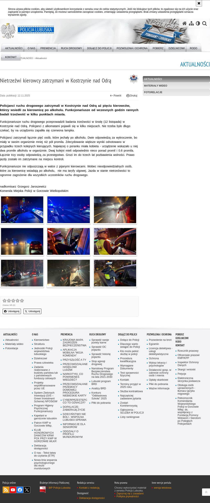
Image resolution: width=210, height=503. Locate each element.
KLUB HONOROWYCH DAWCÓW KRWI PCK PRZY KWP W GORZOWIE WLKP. (45, 436)
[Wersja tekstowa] (198, 23)
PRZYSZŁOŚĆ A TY (74, 360)
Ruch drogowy (97, 334)
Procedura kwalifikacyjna (128, 360)
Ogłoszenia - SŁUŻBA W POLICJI (132, 411)
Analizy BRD (98, 388)
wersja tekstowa (162, 487)
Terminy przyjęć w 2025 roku (130, 385)
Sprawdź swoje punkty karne (100, 341)
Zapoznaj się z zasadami (130, 493)
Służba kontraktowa (131, 391)
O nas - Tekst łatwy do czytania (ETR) (45, 454)
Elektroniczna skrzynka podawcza (189, 379)
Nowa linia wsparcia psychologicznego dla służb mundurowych (45, 464)
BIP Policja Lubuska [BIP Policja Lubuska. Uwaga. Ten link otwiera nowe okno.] (60, 487)
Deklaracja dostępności (41, 447)
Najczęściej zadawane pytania (130, 397)
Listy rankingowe (129, 417)
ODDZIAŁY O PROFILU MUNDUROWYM (73, 434)
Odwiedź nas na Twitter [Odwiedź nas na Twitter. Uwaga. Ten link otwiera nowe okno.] (27, 490)
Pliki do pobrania (101, 403)
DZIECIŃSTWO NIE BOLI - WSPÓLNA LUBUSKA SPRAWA (75, 417)
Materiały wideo (155, 85)
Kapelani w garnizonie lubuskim (45, 417)
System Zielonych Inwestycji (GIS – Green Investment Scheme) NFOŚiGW (45, 397)
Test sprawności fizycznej (129, 374)
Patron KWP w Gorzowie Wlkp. (43, 424)
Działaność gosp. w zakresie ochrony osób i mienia (160, 373)
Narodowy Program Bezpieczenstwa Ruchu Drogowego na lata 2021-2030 (102, 373)
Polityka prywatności (127, 496)
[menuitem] (14, 47)
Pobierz (180, 334)
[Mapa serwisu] (191, 23)
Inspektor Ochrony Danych (188, 364)
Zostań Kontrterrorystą (128, 404)
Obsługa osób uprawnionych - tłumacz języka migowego (186, 389)
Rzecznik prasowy (188, 351)
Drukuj (131, 95)
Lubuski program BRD (101, 383)
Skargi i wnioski (186, 369)
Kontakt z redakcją (89, 487)
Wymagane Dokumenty (126, 367)
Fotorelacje (153, 92)
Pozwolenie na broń (160, 340)
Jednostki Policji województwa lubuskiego (43, 351)
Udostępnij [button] (11, 311)
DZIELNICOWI (182, 338)
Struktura (39, 344)
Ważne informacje (159, 388)
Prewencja (67, 334)
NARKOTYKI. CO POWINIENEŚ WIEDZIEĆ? (73, 377)
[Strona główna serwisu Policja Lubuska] (184, 23)
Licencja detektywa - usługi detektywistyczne (160, 351)
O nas (35, 334)
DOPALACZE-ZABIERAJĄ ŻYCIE (74, 408)
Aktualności (41, 58)
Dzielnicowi (40, 358)
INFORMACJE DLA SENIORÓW (74, 426)
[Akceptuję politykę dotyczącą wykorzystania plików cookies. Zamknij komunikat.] (199, 3)
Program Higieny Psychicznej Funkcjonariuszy (43, 408)
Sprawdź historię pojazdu (101, 355)
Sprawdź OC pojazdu (98, 348)
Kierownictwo (41, 340)
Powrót (115, 95)
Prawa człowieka (43, 363)
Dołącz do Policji (127, 334)
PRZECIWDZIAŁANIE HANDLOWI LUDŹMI (75, 367)
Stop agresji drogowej (98, 363)
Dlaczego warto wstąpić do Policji (130, 345)
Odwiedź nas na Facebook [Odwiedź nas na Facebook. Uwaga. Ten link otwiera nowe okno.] (20, 490)
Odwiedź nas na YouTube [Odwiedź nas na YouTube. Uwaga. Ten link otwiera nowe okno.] (13, 490)
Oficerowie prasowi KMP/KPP (189, 356)
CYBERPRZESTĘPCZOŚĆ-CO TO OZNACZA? (75, 401)
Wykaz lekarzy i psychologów (158, 364)
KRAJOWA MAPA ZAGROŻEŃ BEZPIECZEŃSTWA (74, 343)
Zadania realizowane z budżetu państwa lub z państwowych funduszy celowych (46, 373)
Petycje (182, 374)
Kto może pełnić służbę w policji (129, 353)
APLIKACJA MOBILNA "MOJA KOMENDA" (73, 353)
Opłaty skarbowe (158, 380)
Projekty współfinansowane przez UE (44, 385)
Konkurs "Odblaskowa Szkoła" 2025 (99, 396)
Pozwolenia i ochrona (159, 334)
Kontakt (124, 380)
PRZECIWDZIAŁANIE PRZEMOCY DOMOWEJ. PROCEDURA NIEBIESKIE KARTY (75, 390)
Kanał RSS (6, 490)
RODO (178, 341)
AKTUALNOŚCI (25, 58)
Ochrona (154, 358)
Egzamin (154, 344)
